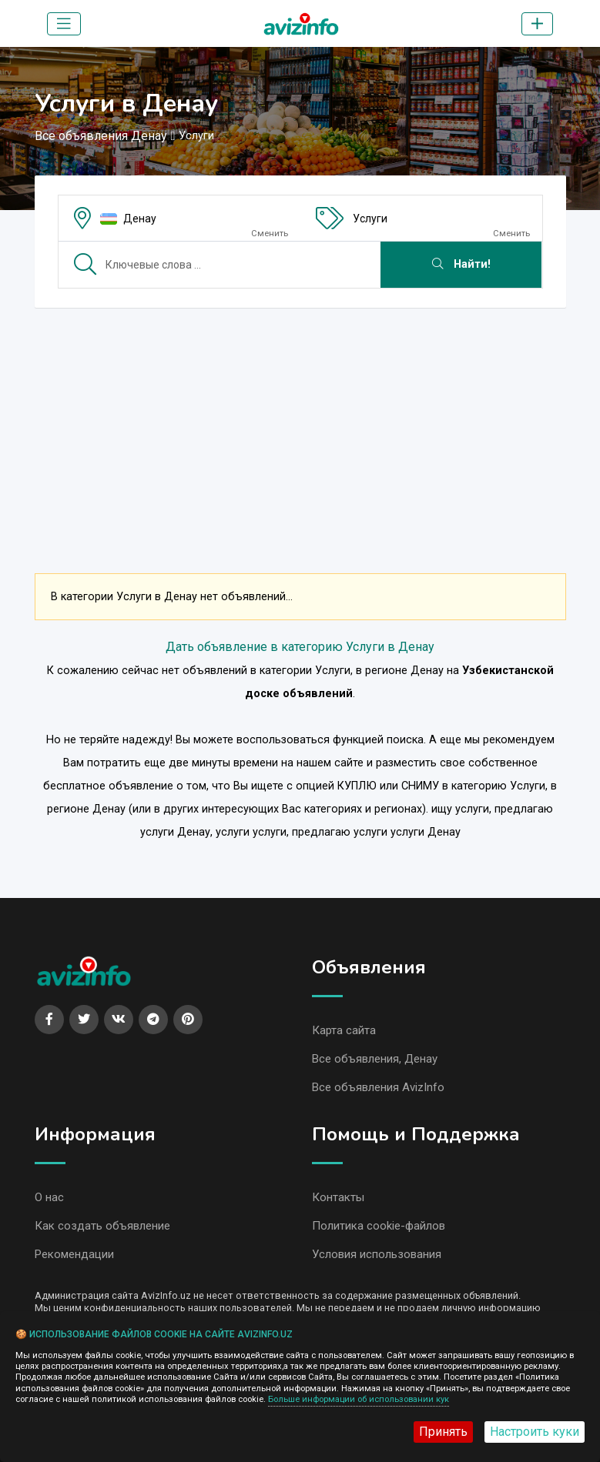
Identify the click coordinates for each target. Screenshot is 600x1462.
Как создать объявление (102, 1226)
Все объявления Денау (101, 136)
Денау (139, 218)
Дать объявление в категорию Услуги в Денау (300, 646)
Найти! (461, 264)
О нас (49, 1197)
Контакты (338, 1197)
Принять (443, 1431)
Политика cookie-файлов (378, 1226)
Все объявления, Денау (374, 1059)
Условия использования (376, 1254)
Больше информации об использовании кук (358, 1399)
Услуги (370, 218)
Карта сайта (344, 1030)
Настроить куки (534, 1431)
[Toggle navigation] (64, 23)
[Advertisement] (300, 428)
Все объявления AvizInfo (378, 1087)
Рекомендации (74, 1254)
